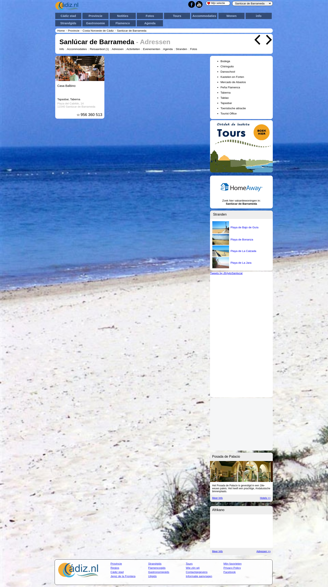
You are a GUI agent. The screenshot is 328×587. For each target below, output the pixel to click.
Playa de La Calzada (243, 251)
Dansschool (227, 71)
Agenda (150, 23)
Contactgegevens (197, 572)
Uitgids (152, 576)
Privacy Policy (232, 567)
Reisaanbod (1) (99, 49)
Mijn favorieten (232, 563)
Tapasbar (226, 103)
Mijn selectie (216, 3)
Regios (114, 567)
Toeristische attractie (233, 108)
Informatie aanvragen (199, 576)
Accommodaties (204, 16)
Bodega (225, 61)
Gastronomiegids (158, 572)
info (258, 16)
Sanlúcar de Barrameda (131, 30)
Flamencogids (156, 567)
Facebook (229, 572)
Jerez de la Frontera (122, 576)
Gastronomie (95, 23)
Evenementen (151, 49)
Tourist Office (228, 113)
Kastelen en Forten (232, 76)
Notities (122, 16)
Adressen (117, 49)
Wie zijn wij (193, 567)
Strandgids (68, 23)
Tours (177, 16)
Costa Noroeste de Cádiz (98, 30)
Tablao (224, 97)
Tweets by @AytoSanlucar (226, 273)
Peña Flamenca (230, 87)
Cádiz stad (68, 16)
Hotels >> (265, 498)
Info (61, 49)
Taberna (225, 92)
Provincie (95, 16)
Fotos (150, 16)
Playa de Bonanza (242, 239)
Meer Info (217, 498)
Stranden (181, 49)
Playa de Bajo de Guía (244, 227)
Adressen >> (263, 551)
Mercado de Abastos (233, 82)
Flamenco (122, 23)
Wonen (231, 16)
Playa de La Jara (241, 262)
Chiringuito (227, 66)
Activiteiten (133, 49)
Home (61, 30)
